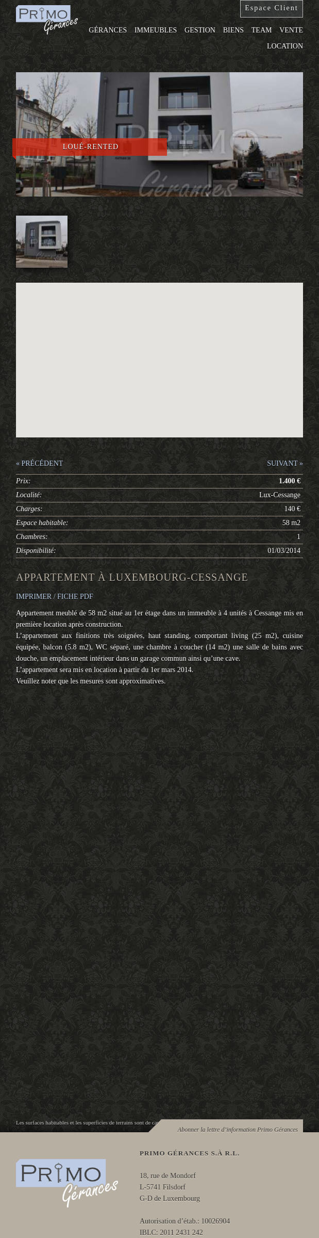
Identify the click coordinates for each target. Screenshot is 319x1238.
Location (285, 46)
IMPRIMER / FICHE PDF (54, 596)
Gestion (199, 30)
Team (261, 30)
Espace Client (271, 8)
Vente (291, 30)
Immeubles (156, 30)
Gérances (108, 30)
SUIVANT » (285, 463)
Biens (233, 30)
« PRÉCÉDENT (39, 463)
